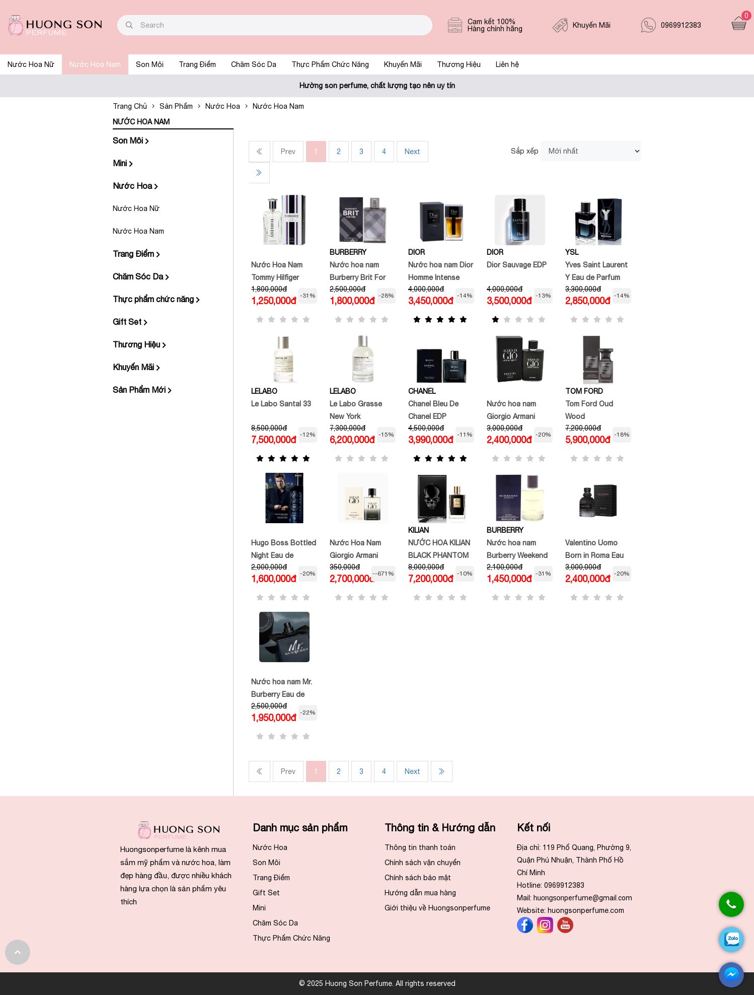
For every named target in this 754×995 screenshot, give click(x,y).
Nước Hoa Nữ (31, 64)
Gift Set (130, 321)
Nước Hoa (135, 185)
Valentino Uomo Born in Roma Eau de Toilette (594, 555)
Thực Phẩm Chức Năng (330, 64)
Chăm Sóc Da (253, 64)
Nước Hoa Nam (95, 64)
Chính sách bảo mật (418, 878)
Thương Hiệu (459, 64)
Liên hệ (507, 64)
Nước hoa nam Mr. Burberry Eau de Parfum (281, 694)
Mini (123, 163)
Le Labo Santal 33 (281, 404)
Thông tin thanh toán (420, 847)
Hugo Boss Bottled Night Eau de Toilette (283, 555)
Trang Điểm (197, 64)
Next (412, 152)
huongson (583, 898)
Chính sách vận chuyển (423, 863)
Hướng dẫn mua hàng (420, 893)
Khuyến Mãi (403, 64)
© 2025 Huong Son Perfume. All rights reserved (377, 983)
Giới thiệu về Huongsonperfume (437, 908)
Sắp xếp (525, 151)
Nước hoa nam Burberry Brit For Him (358, 277)
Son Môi (150, 64)
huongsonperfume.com (586, 910)
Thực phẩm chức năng (156, 299)
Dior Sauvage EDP (517, 265)
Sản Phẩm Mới (142, 389)
